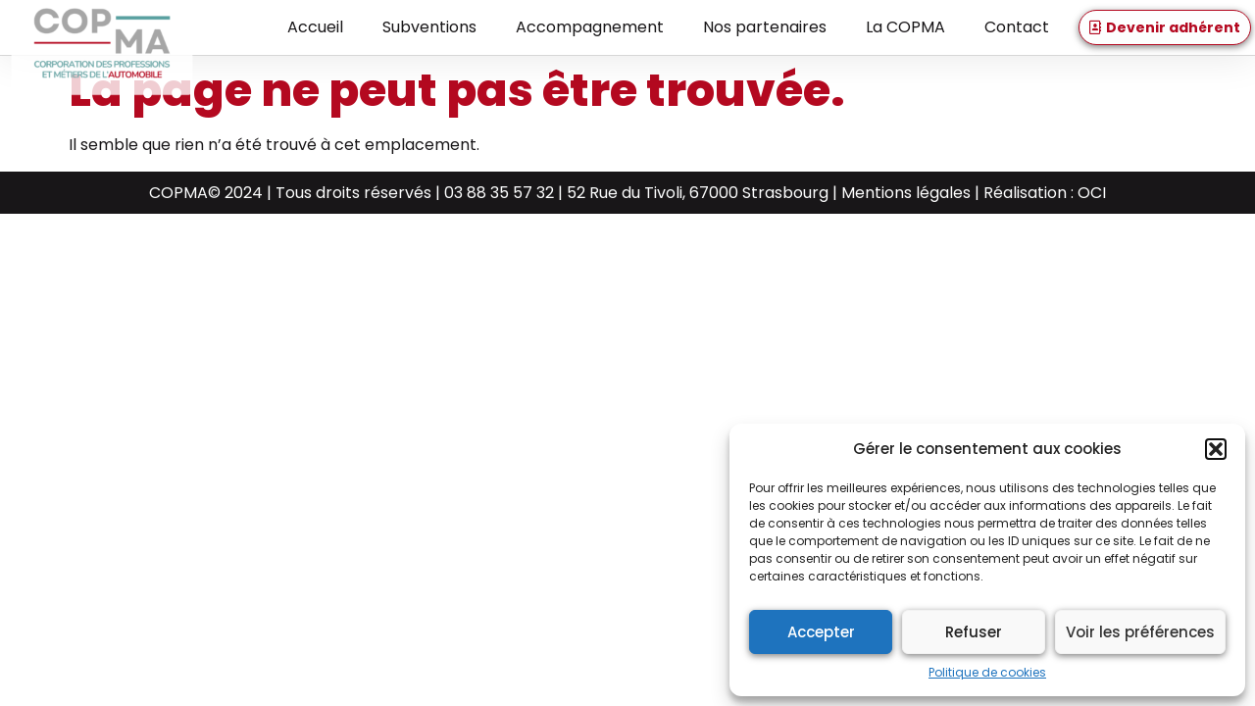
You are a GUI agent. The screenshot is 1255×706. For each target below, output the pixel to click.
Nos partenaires (765, 27)
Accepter (821, 632)
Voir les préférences (1140, 632)
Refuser (973, 632)
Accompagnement (590, 27)
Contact (1016, 27)
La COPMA (905, 27)
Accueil (315, 27)
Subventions (429, 27)
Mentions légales (906, 192)
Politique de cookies (987, 672)
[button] (1216, 449)
